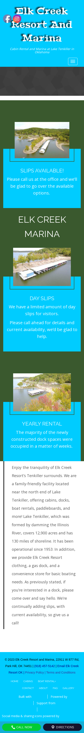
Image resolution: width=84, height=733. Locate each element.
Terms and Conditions (60, 672)
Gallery (68, 688)
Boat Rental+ (47, 681)
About (43, 688)
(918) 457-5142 (44, 666)
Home (14, 681)
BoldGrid (38, 697)
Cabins (28, 681)
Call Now (21, 727)
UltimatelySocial (71, 716)
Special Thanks (50, 709)
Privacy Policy (35, 672)
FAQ (55, 688)
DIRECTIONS (62, 727)
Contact (28, 688)
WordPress (22, 703)
